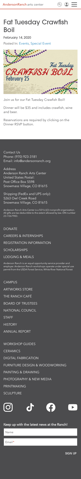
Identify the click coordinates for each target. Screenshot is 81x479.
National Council (19, 310)
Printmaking (14, 386)
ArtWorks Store (18, 289)
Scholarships (15, 250)
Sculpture (12, 393)
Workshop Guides (19, 344)
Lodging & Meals (18, 257)
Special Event (41, 43)
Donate (10, 229)
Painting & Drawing (21, 372)
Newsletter (46, 4)
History (10, 325)
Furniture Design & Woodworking (34, 365)
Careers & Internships (23, 236)
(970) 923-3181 (26, 157)
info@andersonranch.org (32, 161)
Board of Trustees (20, 303)
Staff (8, 317)
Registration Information (27, 243)
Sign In (66, 4)
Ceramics (11, 351)
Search (59, 4)
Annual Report (17, 331)
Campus (10, 282)
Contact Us (52, 4)
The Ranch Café (17, 296)
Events (24, 43)
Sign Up (70, 453)
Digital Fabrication (21, 358)
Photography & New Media (27, 379)
